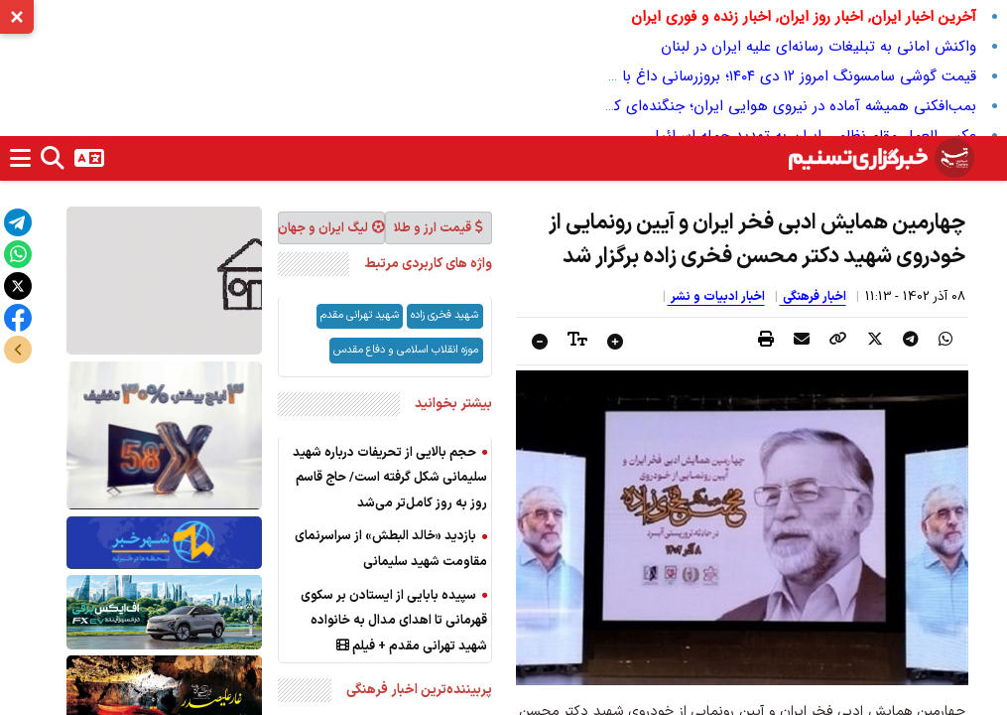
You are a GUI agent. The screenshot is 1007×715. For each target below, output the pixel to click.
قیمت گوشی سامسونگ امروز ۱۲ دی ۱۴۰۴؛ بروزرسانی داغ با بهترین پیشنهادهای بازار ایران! (704, 76)
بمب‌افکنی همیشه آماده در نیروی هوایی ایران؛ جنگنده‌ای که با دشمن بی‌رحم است (724, 106)
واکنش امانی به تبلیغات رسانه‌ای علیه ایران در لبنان (818, 47)
